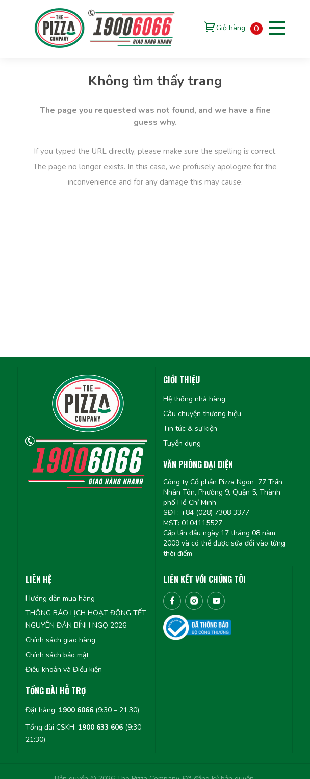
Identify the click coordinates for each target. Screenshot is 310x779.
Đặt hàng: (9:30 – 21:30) (82, 710)
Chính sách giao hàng (60, 640)
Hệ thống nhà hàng (194, 399)
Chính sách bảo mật (57, 655)
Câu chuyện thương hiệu (202, 414)
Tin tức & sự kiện (190, 428)
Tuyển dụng (182, 443)
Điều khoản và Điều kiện (63, 669)
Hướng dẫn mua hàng (60, 598)
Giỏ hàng (230, 28)
